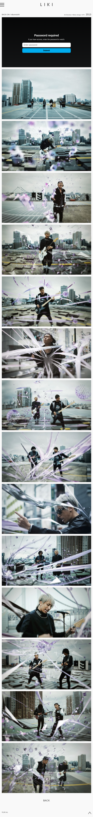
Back (46, 800)
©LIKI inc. (5, 812)
